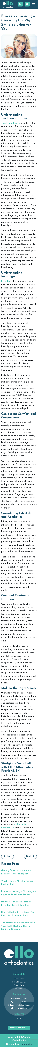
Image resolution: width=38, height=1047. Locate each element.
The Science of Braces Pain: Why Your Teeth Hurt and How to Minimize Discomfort (18, 926)
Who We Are (19, 979)
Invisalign (6, 281)
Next (30, 856)
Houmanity (26, 1044)
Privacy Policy (19, 985)
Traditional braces (10, 123)
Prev (7, 856)
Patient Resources (19, 982)
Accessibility (19, 988)
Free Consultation (19, 1028)
